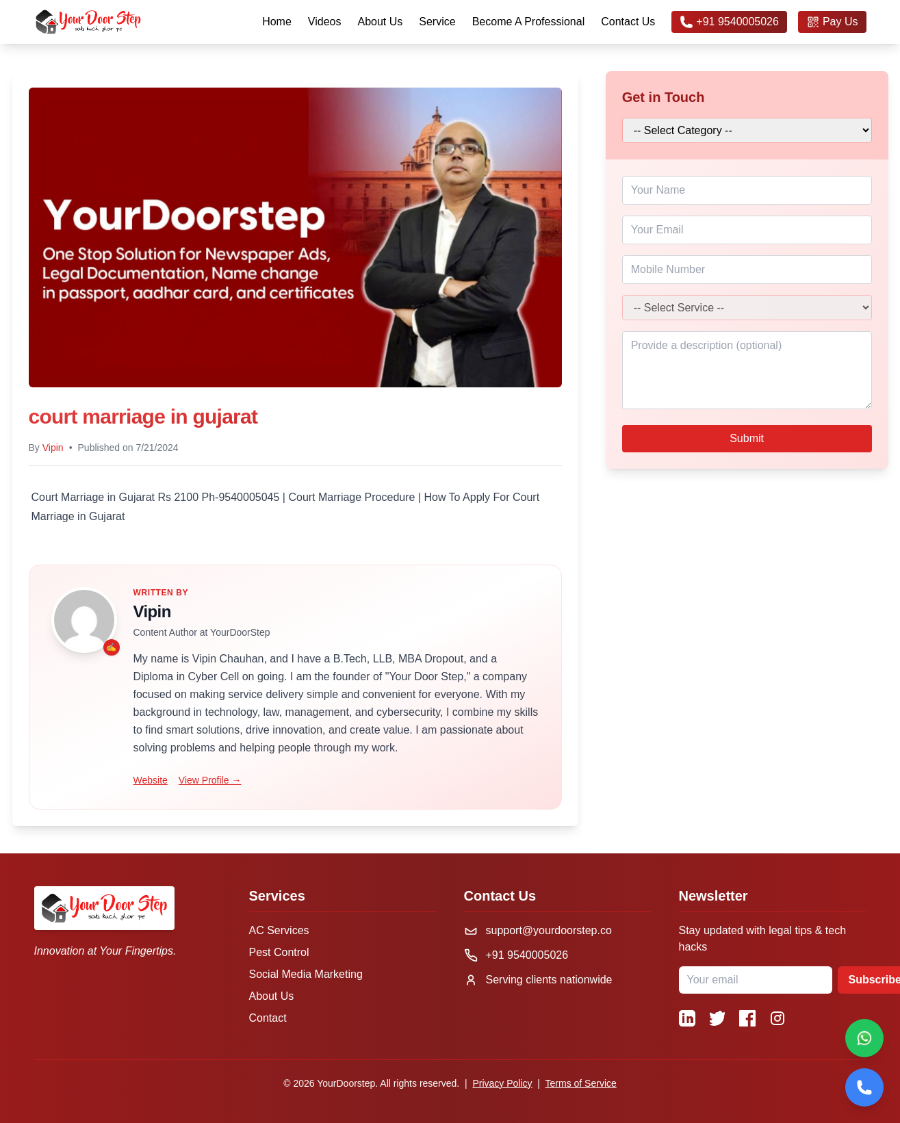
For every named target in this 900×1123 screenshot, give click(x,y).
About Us (379, 21)
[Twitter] (717, 1018)
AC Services (279, 930)
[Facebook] (747, 1018)
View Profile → (210, 780)
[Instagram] (777, 1018)
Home (277, 21)
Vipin (53, 447)
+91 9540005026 (729, 22)
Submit (747, 438)
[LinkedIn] (687, 1018)
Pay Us (832, 22)
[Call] (864, 1087)
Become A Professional (528, 21)
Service (437, 21)
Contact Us (628, 21)
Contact (268, 1018)
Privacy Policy (502, 1083)
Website (150, 780)
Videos (325, 21)
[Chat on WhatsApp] (864, 1038)
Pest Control (279, 952)
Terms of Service (581, 1083)
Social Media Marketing (306, 974)
